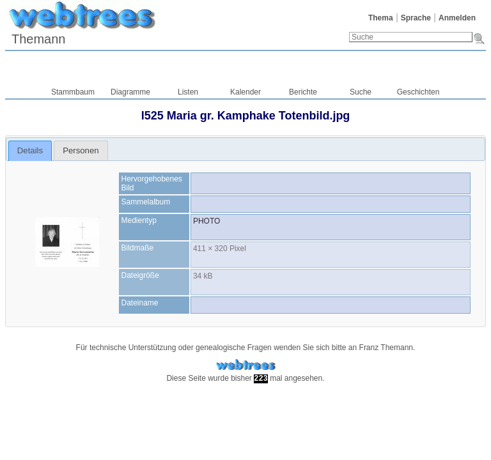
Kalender (245, 92)
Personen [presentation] (80, 150)
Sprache (416, 17)
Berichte (303, 92)
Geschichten (418, 92)
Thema (380, 17)
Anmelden (457, 17)
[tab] (30, 151)
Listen (188, 92)
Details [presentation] (30, 150)
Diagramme (130, 92)
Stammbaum (73, 92)
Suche (360, 92)
